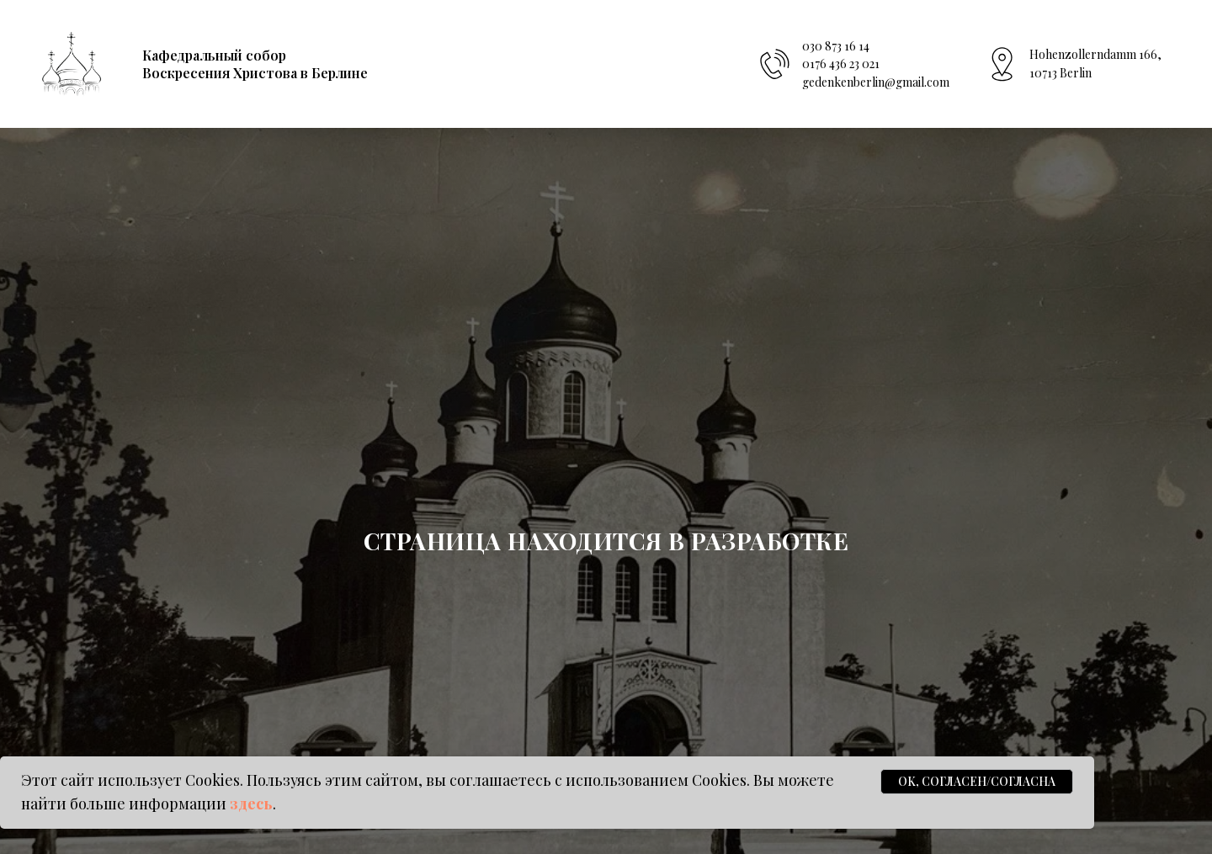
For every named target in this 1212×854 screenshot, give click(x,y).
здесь (251, 803)
